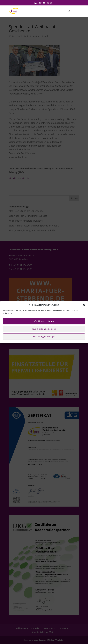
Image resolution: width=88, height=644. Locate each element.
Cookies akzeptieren (44, 321)
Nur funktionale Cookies (44, 329)
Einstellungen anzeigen (44, 336)
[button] (83, 304)
